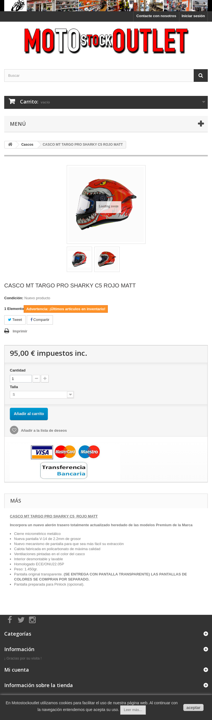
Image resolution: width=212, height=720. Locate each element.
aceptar (193, 707)
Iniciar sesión (193, 16)
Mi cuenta (16, 669)
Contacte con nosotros (156, 16)
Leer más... (133, 710)
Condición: (13, 298)
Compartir (40, 320)
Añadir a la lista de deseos (43, 430)
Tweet (15, 320)
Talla (14, 387)
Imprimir (20, 331)
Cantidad (18, 370)
